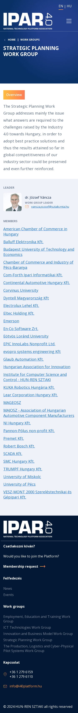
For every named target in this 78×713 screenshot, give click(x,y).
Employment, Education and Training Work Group (36, 618)
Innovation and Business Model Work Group (38, 633)
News (7, 588)
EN (61, 6)
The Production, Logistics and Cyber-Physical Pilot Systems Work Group (38, 648)
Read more (39, 202)
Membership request (20, 566)
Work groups (30, 39)
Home (12, 39)
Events (8, 594)
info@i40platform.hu (26, 686)
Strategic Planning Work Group (27, 640)
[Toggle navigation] (69, 21)
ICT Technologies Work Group (27, 627)
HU (69, 6)
